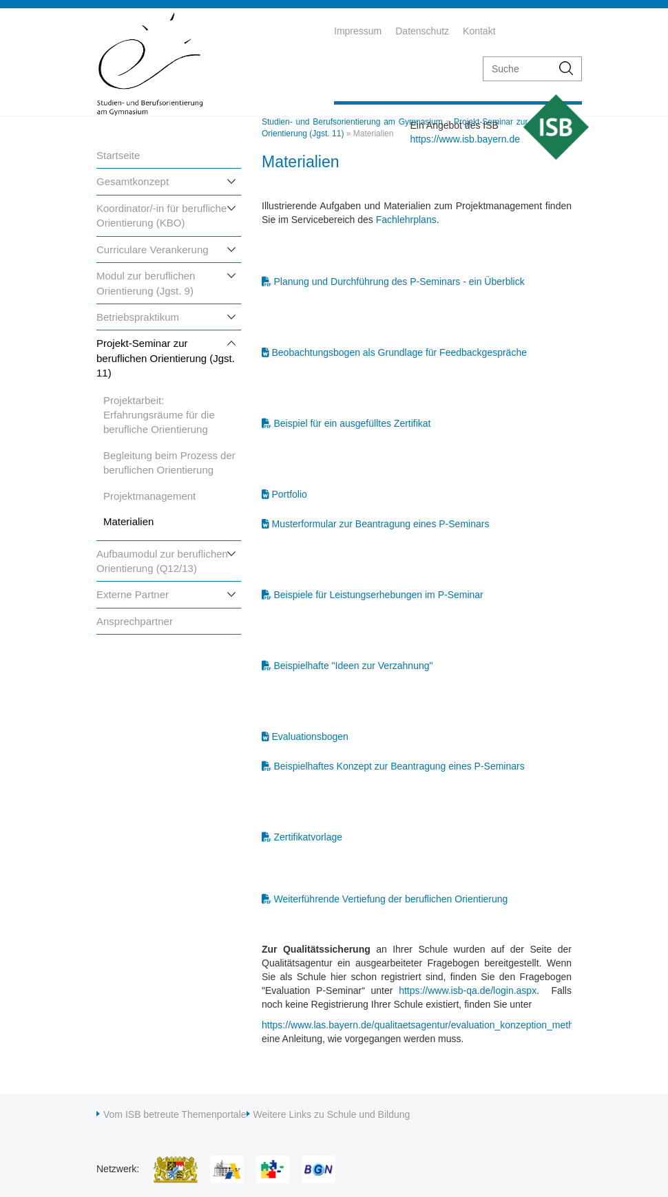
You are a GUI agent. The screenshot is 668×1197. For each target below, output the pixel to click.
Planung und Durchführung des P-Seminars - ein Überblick (399, 281)
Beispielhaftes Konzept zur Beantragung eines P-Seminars (399, 766)
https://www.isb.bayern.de (465, 139)
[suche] (517, 69)
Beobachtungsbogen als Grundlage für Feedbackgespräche (399, 352)
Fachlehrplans (406, 219)
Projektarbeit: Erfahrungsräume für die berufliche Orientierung (159, 415)
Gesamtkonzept (132, 181)
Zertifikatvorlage (308, 837)
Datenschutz (422, 30)
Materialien (128, 521)
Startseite (118, 155)
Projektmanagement (149, 496)
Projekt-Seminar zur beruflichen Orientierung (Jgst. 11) (165, 358)
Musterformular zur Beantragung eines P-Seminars (381, 523)
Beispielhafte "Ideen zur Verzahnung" (353, 665)
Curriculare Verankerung (152, 249)
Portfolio (289, 494)
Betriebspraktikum (137, 317)
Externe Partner (132, 594)
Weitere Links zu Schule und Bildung (331, 1114)
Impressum (358, 30)
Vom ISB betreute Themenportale (175, 1114)
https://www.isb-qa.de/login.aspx (467, 990)
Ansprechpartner (134, 621)
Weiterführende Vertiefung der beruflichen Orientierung (391, 898)
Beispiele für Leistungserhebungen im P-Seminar (378, 594)
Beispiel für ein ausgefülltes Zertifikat (352, 423)
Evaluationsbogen (310, 736)
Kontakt (479, 30)
